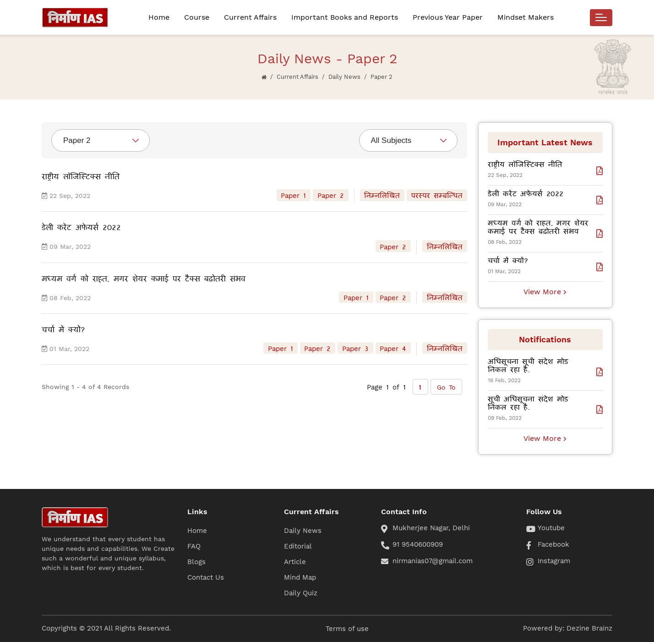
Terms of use (347, 629)
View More (545, 291)
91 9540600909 (417, 544)
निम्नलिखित (382, 195)
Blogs (196, 562)
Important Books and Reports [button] (344, 17)
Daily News (344, 76)
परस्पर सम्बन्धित (437, 195)
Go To (446, 387)
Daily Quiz (300, 593)
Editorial (298, 546)
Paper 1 (293, 195)
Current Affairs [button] (250, 17)
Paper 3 (355, 348)
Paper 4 (393, 348)
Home (158, 17)
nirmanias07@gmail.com (432, 561)
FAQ (194, 546)
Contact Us (205, 577)
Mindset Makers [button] (525, 17)
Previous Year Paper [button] (448, 17)
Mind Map (300, 577)
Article (295, 562)
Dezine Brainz (589, 628)
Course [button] (196, 17)
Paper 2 (330, 195)
